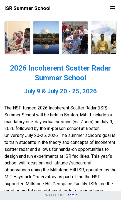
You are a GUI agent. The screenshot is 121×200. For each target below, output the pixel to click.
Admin (72, 195)
